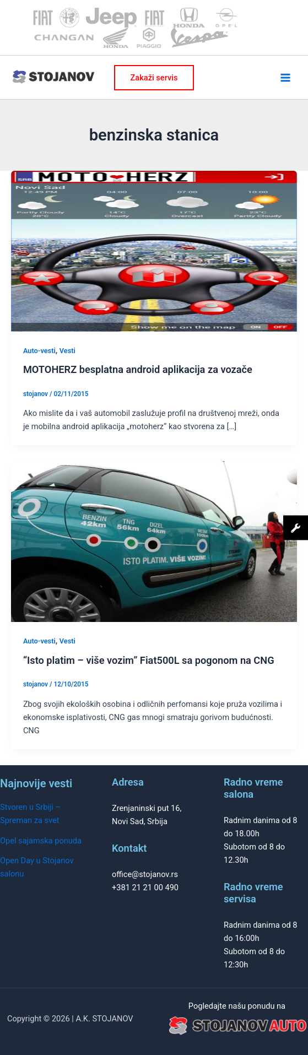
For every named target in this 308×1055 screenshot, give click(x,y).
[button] (154, 78)
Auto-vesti (39, 351)
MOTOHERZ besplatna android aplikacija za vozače (137, 369)
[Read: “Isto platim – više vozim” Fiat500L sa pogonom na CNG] (154, 541)
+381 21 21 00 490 (145, 887)
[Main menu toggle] (285, 77)
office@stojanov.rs (145, 874)
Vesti (67, 351)
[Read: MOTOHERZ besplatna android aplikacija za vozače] (154, 251)
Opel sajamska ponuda (41, 841)
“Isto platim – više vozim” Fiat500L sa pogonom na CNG (148, 660)
